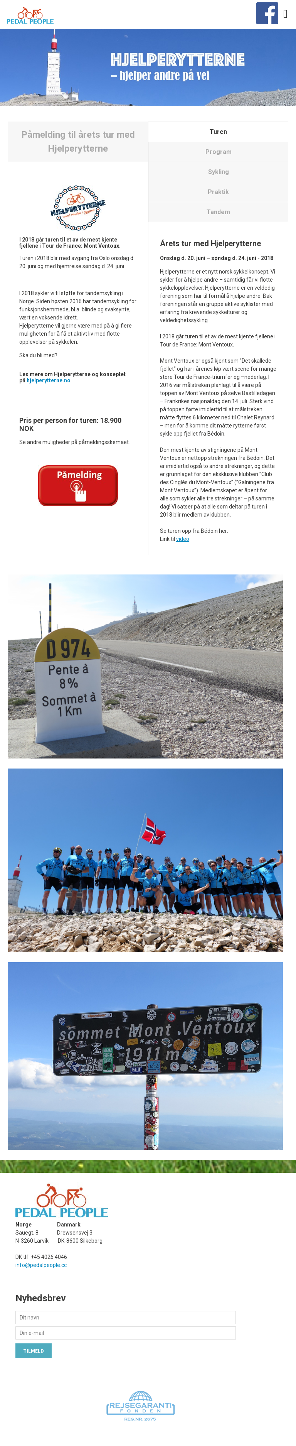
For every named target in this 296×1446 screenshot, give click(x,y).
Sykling (218, 172)
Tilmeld (33, 1350)
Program (218, 151)
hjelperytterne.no (49, 380)
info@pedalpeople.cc (41, 1265)
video (182, 539)
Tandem (218, 212)
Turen (218, 131)
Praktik (218, 192)
